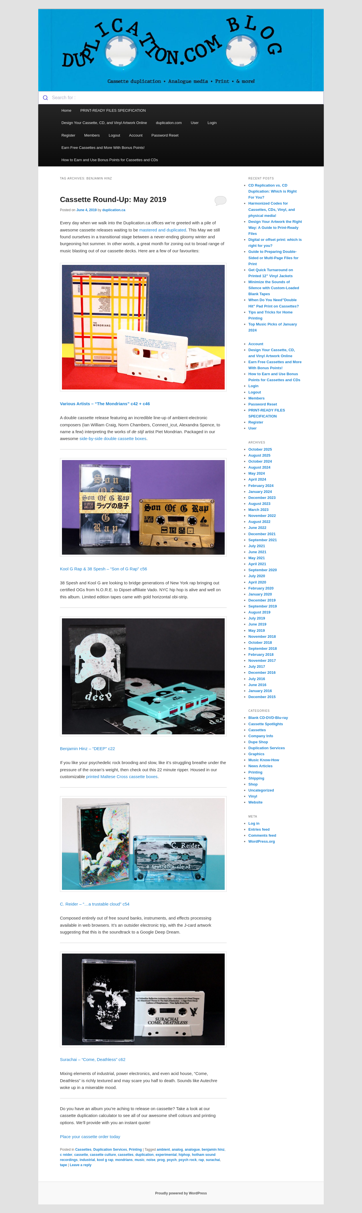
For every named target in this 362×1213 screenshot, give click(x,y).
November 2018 (262, 636)
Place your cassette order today (90, 1136)
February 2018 (260, 654)
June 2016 (257, 685)
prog (161, 1160)
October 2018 (260, 642)
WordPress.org (261, 841)
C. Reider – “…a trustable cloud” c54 (95, 904)
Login (212, 123)
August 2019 (259, 612)
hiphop (184, 1155)
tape (63, 1165)
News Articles (260, 766)
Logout (114, 135)
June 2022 (257, 527)
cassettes (126, 1155)
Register (68, 135)
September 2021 (262, 540)
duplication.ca (113, 210)
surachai (213, 1160)
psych (172, 1160)
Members (92, 135)
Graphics (256, 754)
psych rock (187, 1160)
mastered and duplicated (162, 229)
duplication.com (169, 123)
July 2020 (256, 576)
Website (255, 802)
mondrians (123, 1160)
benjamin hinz (213, 1150)
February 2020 (260, 588)
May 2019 (256, 630)
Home (66, 110)
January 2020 (260, 594)
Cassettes (83, 1150)
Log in (254, 823)
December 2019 (261, 600)
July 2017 (256, 666)
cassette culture (103, 1155)
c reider (66, 1155)
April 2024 (257, 479)
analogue (192, 1150)
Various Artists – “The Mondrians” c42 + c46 (105, 403)
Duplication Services (110, 1150)
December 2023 (261, 497)
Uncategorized (261, 790)
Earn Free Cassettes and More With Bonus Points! (102, 147)
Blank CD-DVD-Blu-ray (268, 718)
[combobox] (181, 97)
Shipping (256, 778)
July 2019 (256, 618)
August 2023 (259, 503)
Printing (135, 1150)
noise (150, 1160)
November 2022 (262, 515)
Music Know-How (263, 760)
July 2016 (256, 679)
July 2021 (256, 546)
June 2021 (257, 552)
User (194, 123)
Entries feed (259, 829)
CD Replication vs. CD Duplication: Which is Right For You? (272, 191)
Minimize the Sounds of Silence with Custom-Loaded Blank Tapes (273, 288)
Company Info (260, 736)
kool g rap (105, 1160)
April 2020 (257, 582)
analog (177, 1150)
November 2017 (262, 660)
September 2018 (262, 648)
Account (135, 135)
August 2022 (259, 521)
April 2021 (257, 564)
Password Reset (165, 135)
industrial (87, 1160)
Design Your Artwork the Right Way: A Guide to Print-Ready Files (275, 227)
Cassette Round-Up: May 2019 (113, 199)
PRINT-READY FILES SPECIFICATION (113, 110)
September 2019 (262, 606)
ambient (163, 1150)
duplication (144, 1155)
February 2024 (260, 485)
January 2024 (260, 491)
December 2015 (261, 697)
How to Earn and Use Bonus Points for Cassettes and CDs (109, 160)
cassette (81, 1155)
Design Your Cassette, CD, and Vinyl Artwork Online (104, 123)
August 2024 (259, 467)
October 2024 (260, 461)
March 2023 (258, 509)
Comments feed (262, 835)
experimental (166, 1155)
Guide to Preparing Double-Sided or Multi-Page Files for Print (273, 257)
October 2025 (260, 449)
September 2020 (262, 570)
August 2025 (259, 455)
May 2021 (256, 558)
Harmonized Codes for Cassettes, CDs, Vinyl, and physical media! (271, 209)
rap (201, 1160)
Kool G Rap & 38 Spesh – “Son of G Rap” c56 (104, 568)
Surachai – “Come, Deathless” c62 (92, 1059)
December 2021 (261, 534)
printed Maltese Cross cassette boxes (122, 776)
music (139, 1160)
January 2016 (260, 691)
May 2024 (256, 473)
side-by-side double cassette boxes (112, 438)
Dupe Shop (258, 742)
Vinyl (252, 796)
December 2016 (261, 672)
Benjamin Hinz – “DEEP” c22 (87, 748)
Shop (253, 784)
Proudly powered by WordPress (181, 1193)
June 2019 (257, 624)
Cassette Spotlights (265, 724)
